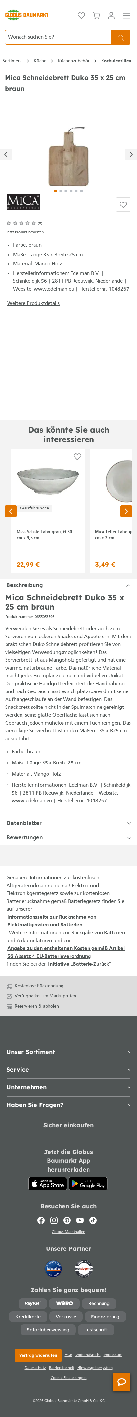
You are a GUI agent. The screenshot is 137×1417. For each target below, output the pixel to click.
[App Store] (47, 1183)
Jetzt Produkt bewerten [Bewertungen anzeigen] (25, 232)
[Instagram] (54, 1220)
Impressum (113, 1355)
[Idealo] (54, 1265)
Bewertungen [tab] (70, 838)
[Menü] (126, 15)
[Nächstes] (131, 154)
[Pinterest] (67, 1220)
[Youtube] (80, 1220)
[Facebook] (42, 1220)
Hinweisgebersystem (95, 1368)
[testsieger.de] (84, 1265)
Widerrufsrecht (88, 1355)
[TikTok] (93, 1220)
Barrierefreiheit (61, 1368)
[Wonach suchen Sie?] (58, 37)
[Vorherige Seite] (11, 511)
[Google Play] (88, 1183)
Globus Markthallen (68, 1232)
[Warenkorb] (96, 15)
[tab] (68, 586)
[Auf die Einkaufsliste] (123, 204)
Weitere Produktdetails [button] (33, 303)
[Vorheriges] (6, 154)
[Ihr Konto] (111, 15)
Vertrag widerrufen (38, 1355)
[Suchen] (120, 37)
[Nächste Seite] (126, 511)
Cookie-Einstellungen (69, 1378)
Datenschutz (35, 1368)
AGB (68, 1355)
